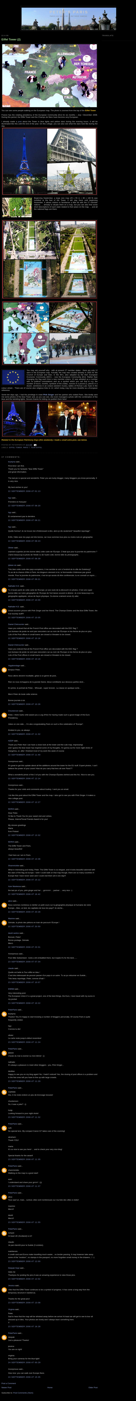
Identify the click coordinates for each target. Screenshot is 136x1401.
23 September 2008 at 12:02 (24, 1279)
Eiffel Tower (15, 447)
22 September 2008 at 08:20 (24, 506)
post (20, 121)
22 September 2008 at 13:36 (24, 859)
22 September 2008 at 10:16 (24, 638)
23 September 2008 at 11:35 (24, 1159)
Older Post (93, 1387)
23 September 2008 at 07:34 (24, 962)
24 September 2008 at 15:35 (24, 1377)
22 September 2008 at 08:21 (24, 520)
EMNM (11, 989)
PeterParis (12, 1010)
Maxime (11, 918)
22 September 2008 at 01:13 (24, 491)
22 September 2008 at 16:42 (24, 894)
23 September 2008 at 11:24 (24, 1042)
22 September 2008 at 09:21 (24, 579)
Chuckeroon (13, 711)
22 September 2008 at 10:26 (24, 704)
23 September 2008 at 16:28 (24, 1326)
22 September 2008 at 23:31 (24, 947)
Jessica (11, 1285)
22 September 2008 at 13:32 (24, 835)
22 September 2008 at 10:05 (24, 617)
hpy (9, 498)
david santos (13, 933)
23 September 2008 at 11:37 (24, 1186)
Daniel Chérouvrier (16, 624)
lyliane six (12, 565)
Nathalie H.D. (14, 586)
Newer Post (6, 1387)
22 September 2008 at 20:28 (24, 912)
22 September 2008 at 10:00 (24, 600)
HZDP (10, 741)
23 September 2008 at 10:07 (24, 982)
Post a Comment (8, 1383)
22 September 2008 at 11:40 (24, 755)
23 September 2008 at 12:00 (24, 1261)
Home (50, 1387)
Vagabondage (14, 665)
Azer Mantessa (14, 886)
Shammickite (13, 865)
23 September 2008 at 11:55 (24, 1222)
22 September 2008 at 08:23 (24, 541)
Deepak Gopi (13, 1268)
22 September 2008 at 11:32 (24, 734)
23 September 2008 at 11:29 (24, 1081)
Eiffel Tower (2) (11, 39)
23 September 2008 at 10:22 (24, 1003)
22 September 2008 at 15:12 (24, 880)
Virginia (11, 1309)
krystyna (11, 462)
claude (11, 968)
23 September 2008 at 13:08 (24, 1303)
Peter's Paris (69, 12)
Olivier (11, 548)
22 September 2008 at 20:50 (24, 926)
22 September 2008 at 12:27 (24, 802)
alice (10, 901)
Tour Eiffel (36, 447)
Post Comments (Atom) (23, 1393)
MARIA (11, 809)
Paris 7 (26, 447)
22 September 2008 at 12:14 (24, 778)
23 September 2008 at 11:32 (24, 1117)
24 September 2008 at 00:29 (24, 1362)
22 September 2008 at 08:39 (24, 558)
